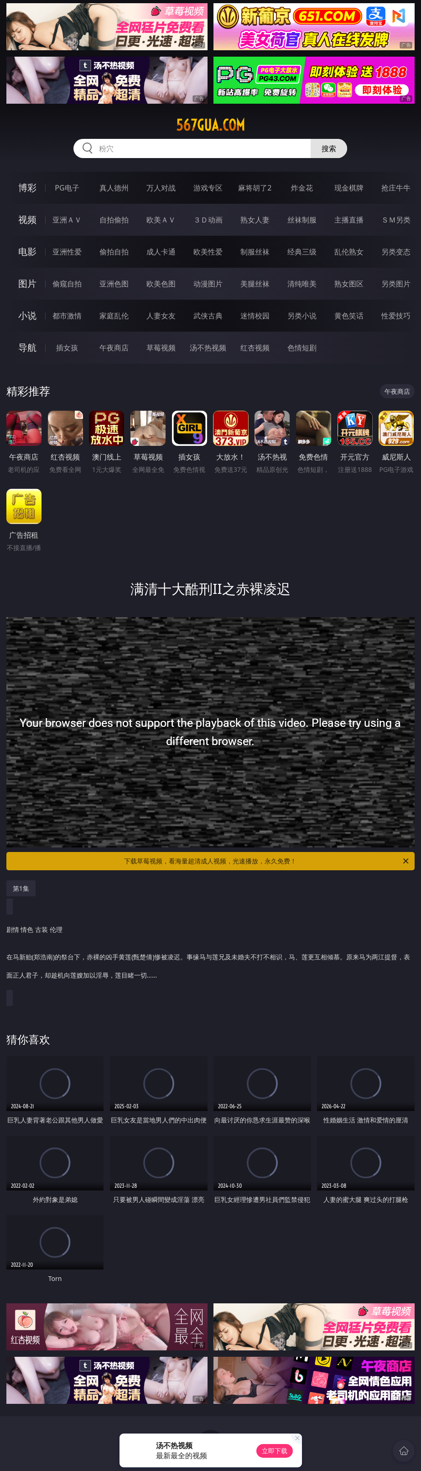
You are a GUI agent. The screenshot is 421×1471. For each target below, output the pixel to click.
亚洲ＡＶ (67, 220)
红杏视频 (255, 348)
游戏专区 (208, 188)
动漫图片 (208, 284)
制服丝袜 (255, 252)
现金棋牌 (349, 188)
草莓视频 (161, 348)
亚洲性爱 (67, 252)
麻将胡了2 (254, 188)
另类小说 (302, 316)
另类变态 (396, 252)
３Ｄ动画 (208, 220)
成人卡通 (161, 252)
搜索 (329, 148)
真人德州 (114, 188)
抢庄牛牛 (396, 188)
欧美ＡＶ (161, 220)
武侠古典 (208, 316)
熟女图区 (349, 284)
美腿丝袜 (255, 284)
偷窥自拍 (67, 284)
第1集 (21, 888)
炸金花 (302, 188)
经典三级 (302, 252)
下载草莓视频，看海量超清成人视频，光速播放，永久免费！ (267, 861)
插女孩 (67, 348)
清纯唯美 (302, 284)
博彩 (27, 187)
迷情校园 (255, 316)
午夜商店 (114, 348)
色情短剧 (302, 348)
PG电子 (67, 188)
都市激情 (67, 316)
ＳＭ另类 (396, 220)
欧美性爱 (208, 252)
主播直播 (349, 220)
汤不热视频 (208, 348)
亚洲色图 (114, 284)
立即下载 (274, 1450)
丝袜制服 (302, 220)
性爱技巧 (396, 316)
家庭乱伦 (114, 316)
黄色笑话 (349, 316)
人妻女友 (161, 316)
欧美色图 (161, 284)
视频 (27, 219)
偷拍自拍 (114, 252)
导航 (27, 347)
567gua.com (210, 125)
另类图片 (396, 284)
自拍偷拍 (114, 220)
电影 (27, 251)
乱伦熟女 (349, 252)
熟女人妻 (255, 220)
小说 (27, 315)
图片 (27, 283)
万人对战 (161, 188)
